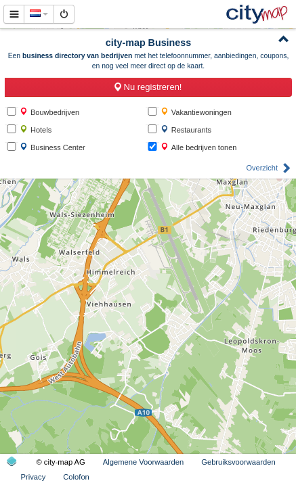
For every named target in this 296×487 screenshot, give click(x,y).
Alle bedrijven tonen (199, 147)
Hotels (35, 129)
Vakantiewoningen (196, 112)
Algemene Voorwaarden (143, 462)
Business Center (52, 147)
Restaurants (186, 129)
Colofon (76, 477)
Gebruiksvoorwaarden (238, 462)
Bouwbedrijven (49, 112)
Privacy (33, 477)
